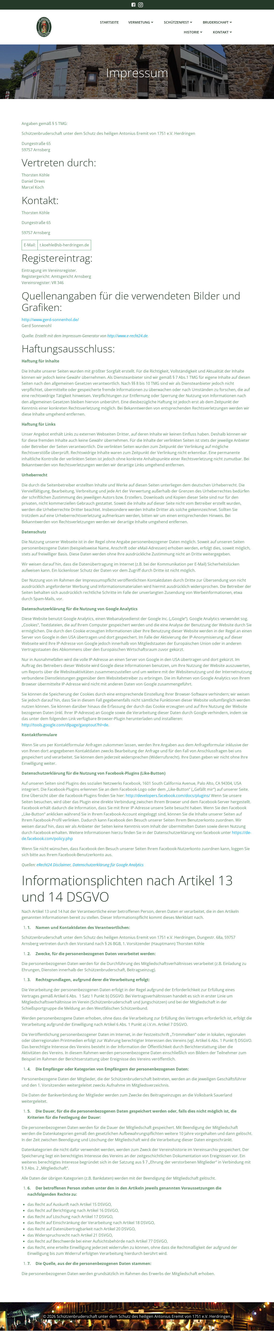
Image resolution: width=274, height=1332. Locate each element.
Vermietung (142, 22)
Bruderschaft (218, 22)
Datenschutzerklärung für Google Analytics (108, 866)
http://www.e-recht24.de (127, 337)
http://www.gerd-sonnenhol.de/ (50, 321)
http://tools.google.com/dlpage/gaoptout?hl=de (65, 726)
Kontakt (223, 32)
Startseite (109, 22)
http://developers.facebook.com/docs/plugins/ (168, 797)
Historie (194, 32)
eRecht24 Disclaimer (54, 866)
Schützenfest (178, 22)
